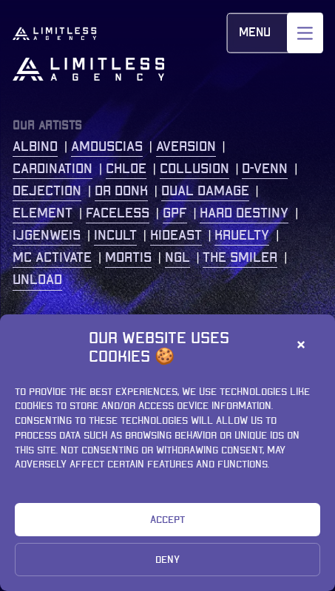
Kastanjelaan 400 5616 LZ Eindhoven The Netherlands (238, 368)
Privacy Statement (74, 563)
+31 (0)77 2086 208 (240, 430)
